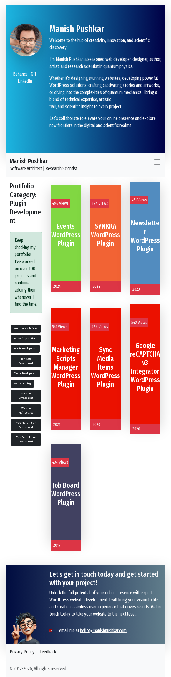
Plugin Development (25, 348)
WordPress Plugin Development (26, 425)
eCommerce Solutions (25, 328)
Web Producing (22, 383)
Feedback (48, 652)
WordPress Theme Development (26, 439)
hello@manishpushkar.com (103, 630)
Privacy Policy (22, 652)
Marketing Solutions (25, 338)
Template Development (26, 361)
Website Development (26, 396)
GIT (33, 74)
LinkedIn (25, 81)
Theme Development (25, 373)
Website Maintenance (26, 410)
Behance (20, 74)
